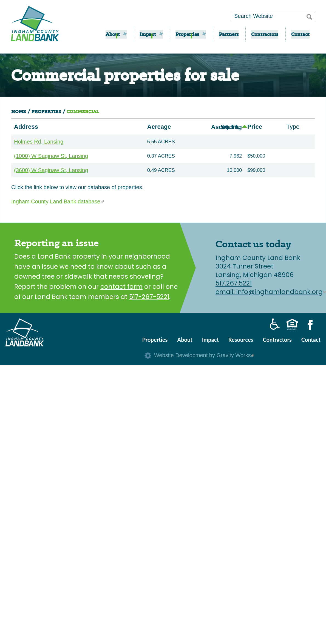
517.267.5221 (234, 283)
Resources (240, 339)
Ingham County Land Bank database (57, 201)
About (113, 34)
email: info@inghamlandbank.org (271, 292)
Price (254, 126)
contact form (121, 286)
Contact (300, 34)
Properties (187, 34)
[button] (309, 16)
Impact (148, 34)
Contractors (264, 34)
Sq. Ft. (231, 126)
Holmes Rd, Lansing (38, 142)
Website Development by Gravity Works (204, 355)
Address (26, 126)
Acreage (159, 126)
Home (18, 111)
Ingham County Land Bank (35, 25)
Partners (229, 34)
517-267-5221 (149, 296)
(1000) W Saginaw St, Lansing (51, 156)
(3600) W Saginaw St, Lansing (51, 170)
